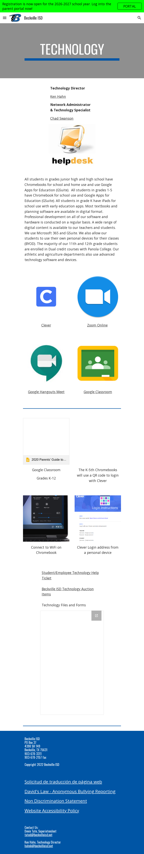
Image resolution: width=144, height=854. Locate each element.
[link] (46, 441)
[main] (72, 50)
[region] (72, 6)
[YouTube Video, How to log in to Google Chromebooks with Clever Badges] (98, 441)
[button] (4, 17)
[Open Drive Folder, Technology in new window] (96, 616)
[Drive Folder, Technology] (72, 663)
